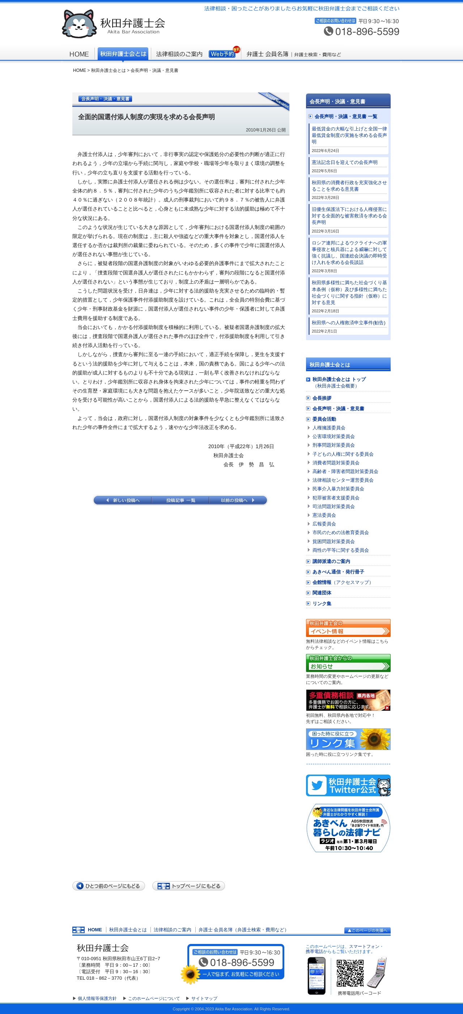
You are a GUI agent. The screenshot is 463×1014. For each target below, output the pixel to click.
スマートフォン (364, 946)
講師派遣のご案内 (331, 561)
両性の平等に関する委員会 (341, 550)
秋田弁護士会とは (108, 70)
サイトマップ (204, 998)
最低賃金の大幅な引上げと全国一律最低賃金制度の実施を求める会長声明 (349, 135)
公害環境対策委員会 (334, 436)
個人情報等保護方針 (97, 998)
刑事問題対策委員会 (334, 445)
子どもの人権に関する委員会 (343, 454)
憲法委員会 (324, 515)
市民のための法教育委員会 (341, 532)
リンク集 (322, 603)
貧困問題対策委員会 (334, 541)
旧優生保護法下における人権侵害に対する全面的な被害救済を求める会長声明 (349, 216)
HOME (79, 70)
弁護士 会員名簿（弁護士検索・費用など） (244, 929)
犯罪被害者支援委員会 (336, 497)
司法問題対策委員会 (334, 506)
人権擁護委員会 (329, 427)
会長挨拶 (322, 398)
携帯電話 (314, 951)
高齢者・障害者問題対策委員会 (345, 471)
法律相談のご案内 (172, 929)
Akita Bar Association (233, 1009)
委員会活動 (324, 419)
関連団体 (322, 592)
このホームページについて (154, 998)
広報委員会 (324, 523)
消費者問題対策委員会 (336, 462)
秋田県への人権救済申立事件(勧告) (349, 322)
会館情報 (343, 582)
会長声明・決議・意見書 (154, 70)
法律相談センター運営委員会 (343, 480)
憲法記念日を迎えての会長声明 (345, 162)
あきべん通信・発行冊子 (338, 572)
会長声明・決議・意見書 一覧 (346, 116)
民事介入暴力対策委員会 (338, 488)
